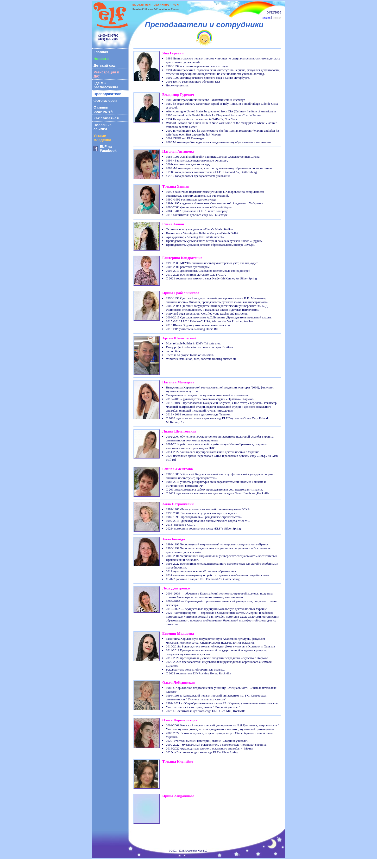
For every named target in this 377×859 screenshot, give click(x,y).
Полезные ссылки (103, 127)
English (266, 17)
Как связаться (106, 118)
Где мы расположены (106, 85)
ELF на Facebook (108, 148)
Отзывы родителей (103, 109)
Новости (101, 59)
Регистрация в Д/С (106, 74)
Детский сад (104, 65)
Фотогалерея (105, 100)
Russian (277, 17)
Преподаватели (107, 94)
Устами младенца (102, 138)
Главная (101, 52)
